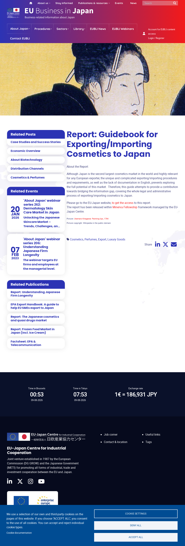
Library (79, 29)
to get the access (122, 203)
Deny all (135, 525)
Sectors (62, 29)
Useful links (152, 434)
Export (102, 239)
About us (43, 3)
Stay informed (64, 3)
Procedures (42, 29)
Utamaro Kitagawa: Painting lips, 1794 (91, 218)
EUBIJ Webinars (123, 29)
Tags (148, 442)
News (133, 3)
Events (119, 3)
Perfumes (91, 239)
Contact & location (115, 442)
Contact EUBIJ (20, 38)
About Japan (19, 28)
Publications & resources (93, 3)
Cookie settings (135, 513)
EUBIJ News (98, 29)
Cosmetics (76, 239)
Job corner (110, 434)
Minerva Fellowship (124, 207)
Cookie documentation (19, 532)
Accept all (136, 537)
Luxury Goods (116, 239)
